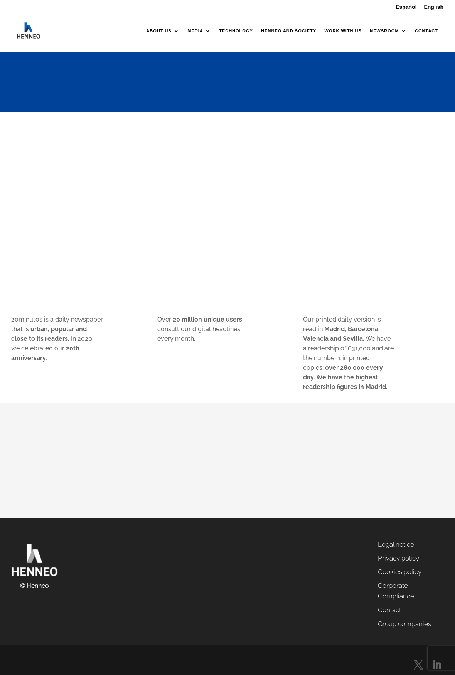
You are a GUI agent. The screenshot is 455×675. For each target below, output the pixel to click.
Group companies (404, 624)
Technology (236, 31)
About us (158, 31)
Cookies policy (399, 572)
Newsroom (384, 31)
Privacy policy (398, 558)
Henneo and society (288, 31)
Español (406, 7)
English (433, 7)
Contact (426, 31)
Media (195, 31)
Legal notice (396, 544)
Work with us (343, 31)
